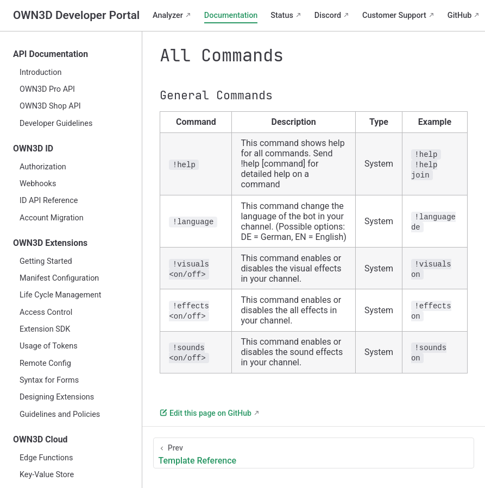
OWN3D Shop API (50, 106)
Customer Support (394, 15)
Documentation (231, 15)
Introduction (40, 72)
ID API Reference (49, 200)
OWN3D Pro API (47, 89)
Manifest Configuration (59, 278)
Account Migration (52, 218)
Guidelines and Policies (60, 414)
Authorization (43, 167)
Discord (327, 15)
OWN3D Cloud (40, 439)
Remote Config (45, 363)
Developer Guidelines (56, 123)
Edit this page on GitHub (205, 413)
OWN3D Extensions (50, 243)
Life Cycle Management (60, 295)
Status (281, 15)
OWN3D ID (33, 148)
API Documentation (50, 54)
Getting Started (46, 261)
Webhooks (38, 183)
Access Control (46, 312)
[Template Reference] (313, 453)
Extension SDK (45, 329)
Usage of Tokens (49, 346)
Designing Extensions (57, 397)
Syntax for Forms (49, 380)
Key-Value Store (47, 474)
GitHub (460, 15)
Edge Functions (46, 457)
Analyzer (168, 15)
